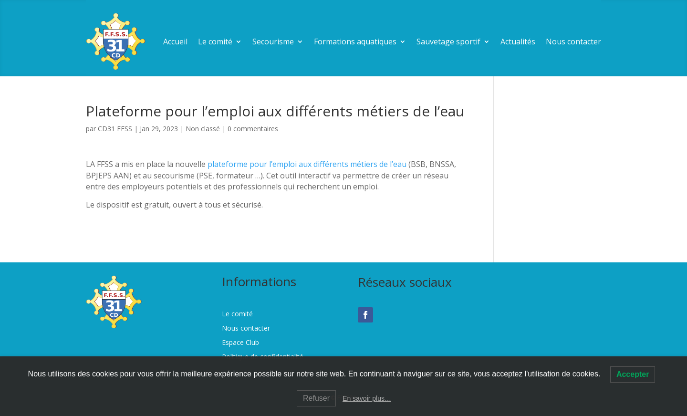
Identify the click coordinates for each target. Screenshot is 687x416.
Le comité (215, 41)
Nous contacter (573, 41)
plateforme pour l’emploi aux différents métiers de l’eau (307, 164)
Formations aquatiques (355, 41)
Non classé (203, 128)
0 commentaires (253, 128)
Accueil (175, 41)
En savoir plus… (367, 398)
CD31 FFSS (115, 128)
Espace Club (240, 343)
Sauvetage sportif (448, 41)
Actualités (517, 41)
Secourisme (273, 41)
